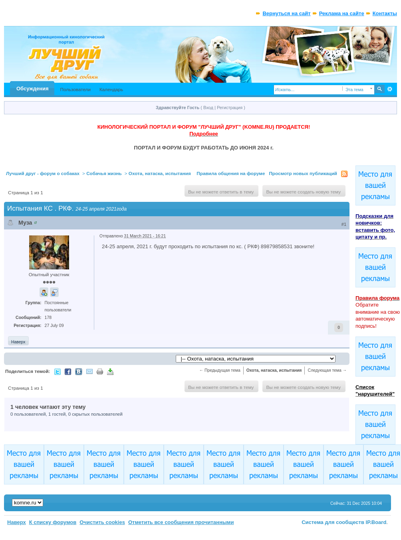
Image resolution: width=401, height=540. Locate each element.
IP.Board (376, 522)
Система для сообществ (333, 522)
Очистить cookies (102, 522)
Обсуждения (32, 89)
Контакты (385, 13)
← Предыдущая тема (219, 370)
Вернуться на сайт (286, 13)
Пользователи (75, 89)
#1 (343, 224)
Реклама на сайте (341, 13)
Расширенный (390, 89)
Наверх (18, 342)
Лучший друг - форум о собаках (42, 173)
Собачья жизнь (104, 173)
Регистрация (229, 107)
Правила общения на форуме (231, 173)
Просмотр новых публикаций (303, 173)
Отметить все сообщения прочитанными (181, 522)
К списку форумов (53, 522)
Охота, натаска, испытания (160, 173)
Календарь (111, 89)
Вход (208, 107)
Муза (25, 222)
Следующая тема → (327, 370)
